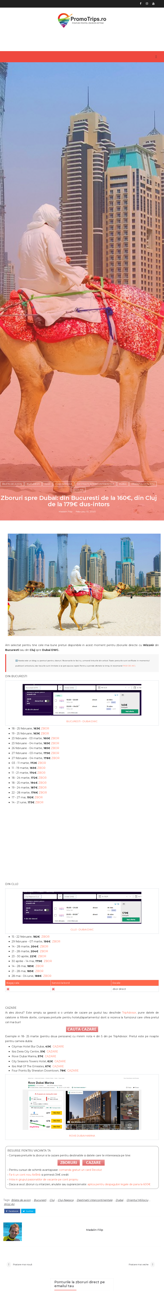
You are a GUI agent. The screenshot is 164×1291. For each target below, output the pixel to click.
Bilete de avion (12, 796)
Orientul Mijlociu (143, 796)
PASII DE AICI (129, 983)
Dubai (123, 796)
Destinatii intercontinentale (95, 796)
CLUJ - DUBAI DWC (82, 1247)
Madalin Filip (65, 825)
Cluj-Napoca (63, 796)
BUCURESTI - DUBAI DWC (82, 1039)
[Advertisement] (82, 1164)
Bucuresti (33, 796)
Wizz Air (78, 802)
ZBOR (45, 1046)
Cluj (47, 796)
